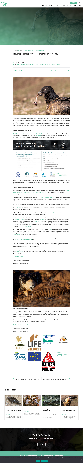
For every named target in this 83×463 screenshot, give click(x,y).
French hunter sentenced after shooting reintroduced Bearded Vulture (68, 410)
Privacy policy (44, 461)
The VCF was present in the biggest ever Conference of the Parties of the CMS (29, 133)
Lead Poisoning (47, 64)
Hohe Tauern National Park (19, 218)
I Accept (38, 461)
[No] (81, 459)
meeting (50, 229)
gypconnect (41, 64)
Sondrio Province (54, 212)
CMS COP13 (38, 135)
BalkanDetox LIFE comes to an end (31, 409)
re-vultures (57, 64)
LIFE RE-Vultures (18, 207)
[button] (79, 3)
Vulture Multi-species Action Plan (49, 197)
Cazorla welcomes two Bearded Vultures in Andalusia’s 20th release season (13, 410)
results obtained (28, 226)
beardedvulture (35, 64)
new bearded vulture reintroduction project (23, 239)
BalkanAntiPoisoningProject (26, 64)
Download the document (18, 256)
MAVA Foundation (38, 221)
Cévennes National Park (19, 219)
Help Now (41, 444)
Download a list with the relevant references (22, 324)
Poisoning (53, 64)
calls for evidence (19, 251)
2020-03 (18, 64)
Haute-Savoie (41, 219)
